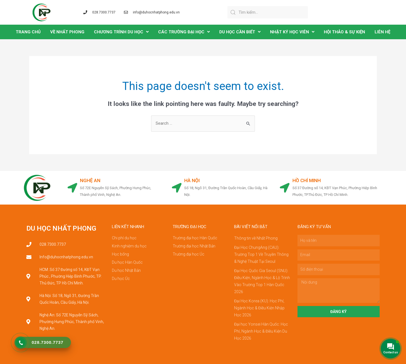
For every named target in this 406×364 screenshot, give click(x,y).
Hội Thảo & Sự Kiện (344, 31)
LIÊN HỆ (382, 31)
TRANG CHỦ (28, 31)
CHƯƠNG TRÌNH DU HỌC (121, 32)
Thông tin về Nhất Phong (256, 238)
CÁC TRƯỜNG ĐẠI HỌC (184, 32)
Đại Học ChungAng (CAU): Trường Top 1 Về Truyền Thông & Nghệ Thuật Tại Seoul (261, 254)
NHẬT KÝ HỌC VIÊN (292, 32)
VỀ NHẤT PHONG (67, 31)
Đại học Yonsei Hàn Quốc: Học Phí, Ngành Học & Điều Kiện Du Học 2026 (261, 328)
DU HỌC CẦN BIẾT (239, 32)
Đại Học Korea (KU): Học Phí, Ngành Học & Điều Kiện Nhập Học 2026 (259, 305)
